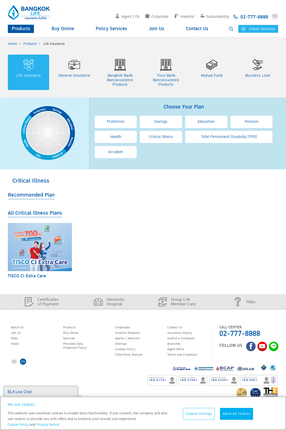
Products (21, 29)
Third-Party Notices (132, 358)
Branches (175, 346)
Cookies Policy (127, 352)
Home (12, 44)
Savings (161, 121)
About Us (19, 328)
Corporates (125, 328)
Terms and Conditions (186, 358)
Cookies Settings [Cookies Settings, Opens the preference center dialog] (198, 413)
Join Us (156, 29)
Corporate (157, 17)
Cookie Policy (18, 424)
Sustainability (214, 17)
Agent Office (178, 352)
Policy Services (111, 29)
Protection (115, 121)
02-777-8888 (239, 334)
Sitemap (122, 346)
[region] (143, 413)
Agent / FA (127, 17)
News (16, 346)
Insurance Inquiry (182, 334)
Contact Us (197, 29)
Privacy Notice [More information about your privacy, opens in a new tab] (48, 424)
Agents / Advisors (130, 340)
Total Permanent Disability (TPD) (229, 137)
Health (115, 137)
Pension (251, 121)
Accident (115, 152)
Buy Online (63, 29)
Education (206, 121)
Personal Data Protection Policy (77, 348)
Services (70, 340)
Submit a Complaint (184, 340)
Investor (184, 17)
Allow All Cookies (236, 413)
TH (275, 16)
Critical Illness (161, 137)
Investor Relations (130, 334)
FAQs (16, 340)
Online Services (258, 29)
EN (25, 365)
